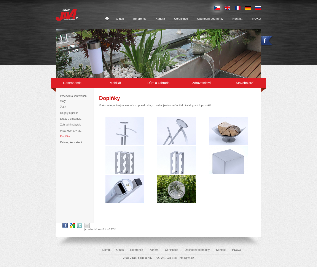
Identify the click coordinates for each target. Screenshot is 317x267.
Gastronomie (72, 83)
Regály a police (69, 112)
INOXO (256, 18)
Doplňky (65, 136)
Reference (140, 18)
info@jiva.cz (186, 257)
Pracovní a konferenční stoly (74, 99)
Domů (107, 19)
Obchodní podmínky (210, 18)
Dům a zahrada (158, 83)
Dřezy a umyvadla (70, 118)
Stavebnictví (244, 83)
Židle (63, 107)
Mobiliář (115, 83)
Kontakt (237, 18)
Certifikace (181, 18)
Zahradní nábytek (70, 124)
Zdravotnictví (201, 83)
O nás (120, 18)
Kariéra (160, 18)
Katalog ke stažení (71, 142)
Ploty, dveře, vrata (70, 130)
